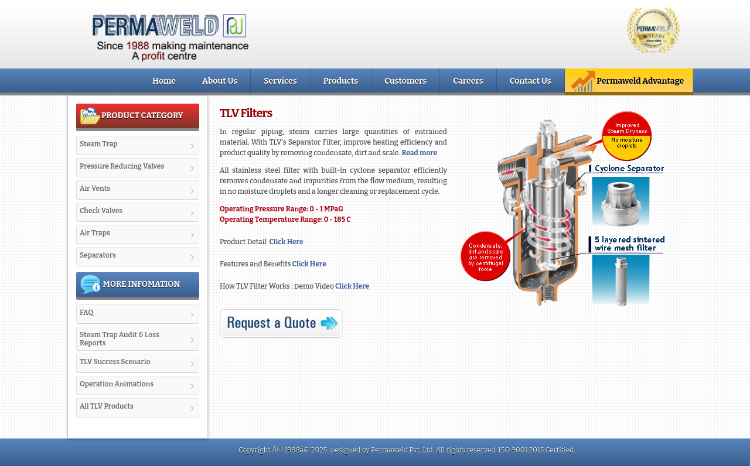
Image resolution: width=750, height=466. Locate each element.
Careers (468, 81)
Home (164, 81)
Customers (405, 81)
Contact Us (530, 81)
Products (341, 81)
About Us (219, 81)
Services (280, 81)
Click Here (285, 242)
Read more (418, 153)
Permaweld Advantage (627, 81)
